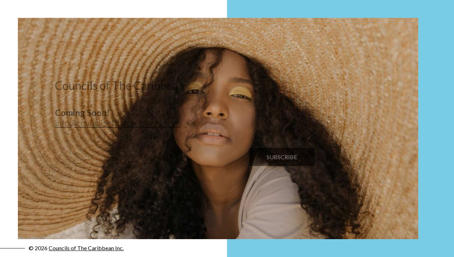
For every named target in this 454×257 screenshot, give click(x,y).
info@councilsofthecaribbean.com (115, 123)
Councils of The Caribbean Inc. (86, 248)
